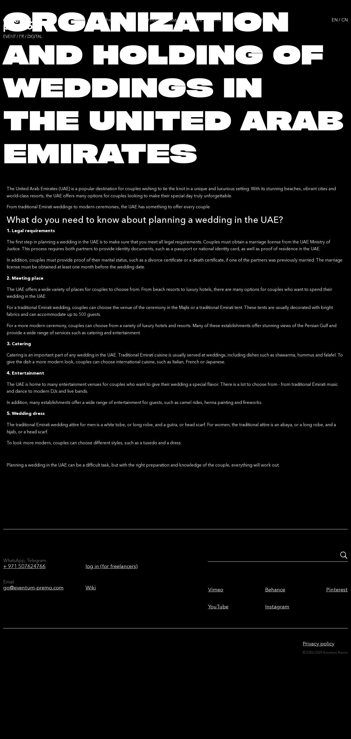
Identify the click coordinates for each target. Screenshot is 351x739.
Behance (275, 639)
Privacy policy (318, 693)
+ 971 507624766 (24, 616)
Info (91, 25)
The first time (118, 25)
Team (175, 25)
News (196, 25)
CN (344, 25)
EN (335, 25)
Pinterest (337, 639)
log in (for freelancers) (112, 616)
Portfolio (151, 25)
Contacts (262, 25)
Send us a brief (227, 25)
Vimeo (215, 639)
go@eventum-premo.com (33, 637)
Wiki (91, 637)
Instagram (277, 656)
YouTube (218, 656)
